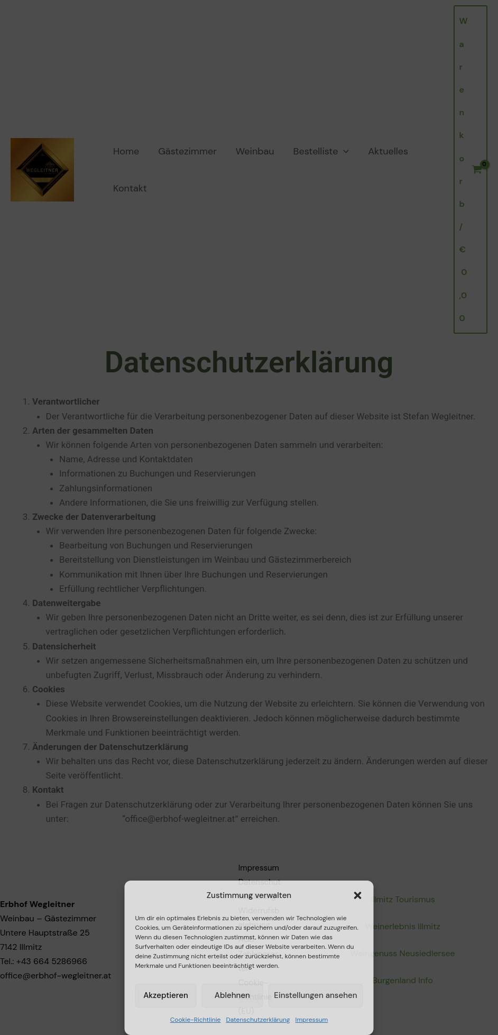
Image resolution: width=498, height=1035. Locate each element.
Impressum (312, 1019)
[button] (358, 895)
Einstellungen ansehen (315, 995)
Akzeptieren (165, 995)
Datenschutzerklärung (258, 1019)
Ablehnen (232, 995)
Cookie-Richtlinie (195, 1019)
